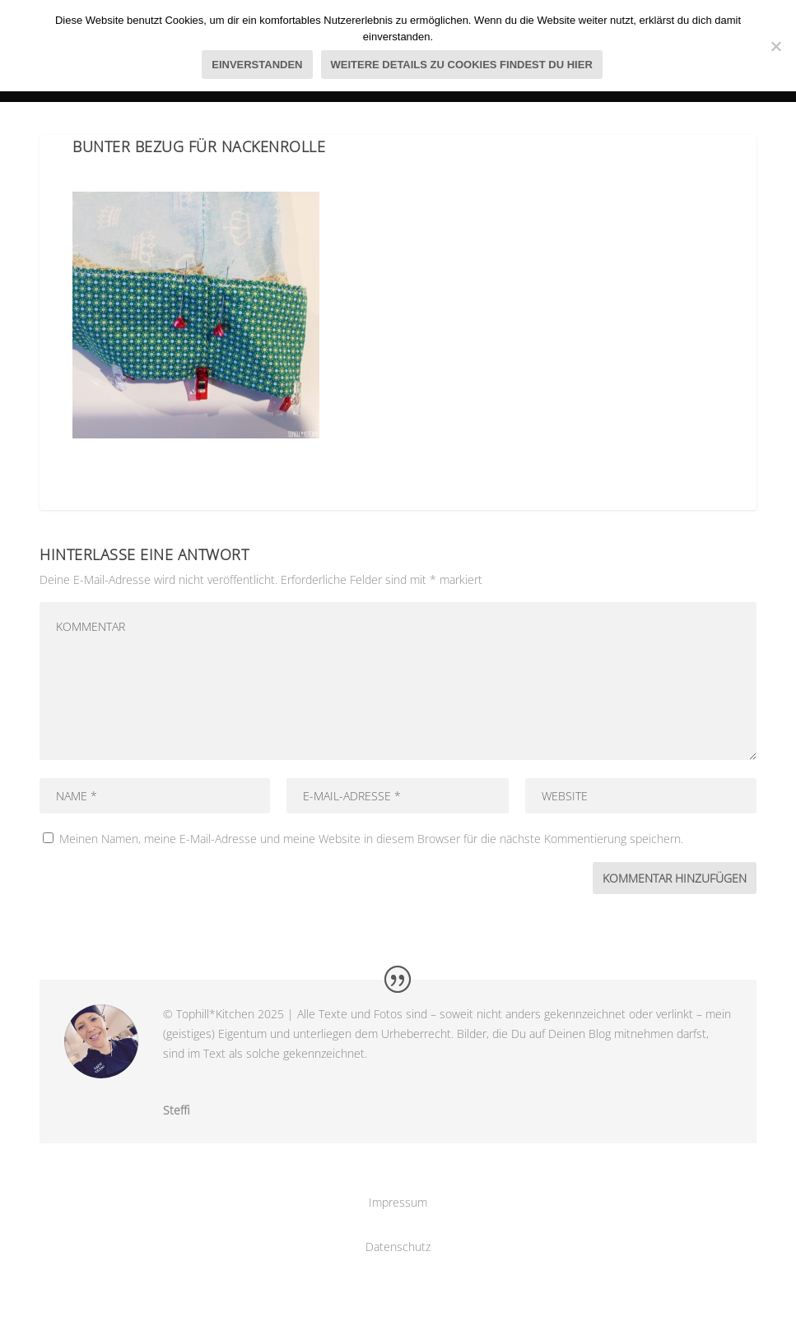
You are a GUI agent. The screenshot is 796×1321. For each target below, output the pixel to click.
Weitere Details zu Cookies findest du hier (462, 64)
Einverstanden (257, 64)
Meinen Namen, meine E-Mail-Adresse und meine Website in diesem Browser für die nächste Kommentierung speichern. (371, 838)
